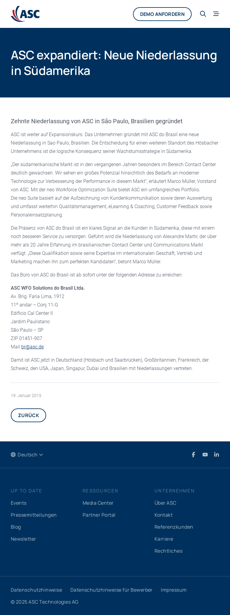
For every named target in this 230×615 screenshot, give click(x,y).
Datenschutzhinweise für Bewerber (111, 590)
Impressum (174, 590)
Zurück (28, 415)
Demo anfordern (162, 14)
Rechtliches (168, 551)
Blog (16, 527)
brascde (32, 347)
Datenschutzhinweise (36, 590)
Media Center (98, 503)
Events (19, 503)
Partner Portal (99, 515)
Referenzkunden (174, 527)
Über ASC (165, 503)
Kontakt (163, 515)
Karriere (164, 539)
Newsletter (23, 539)
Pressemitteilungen (34, 515)
